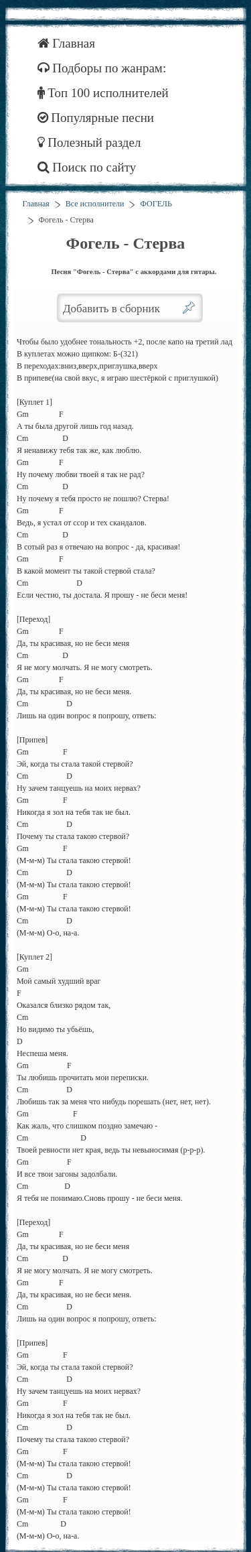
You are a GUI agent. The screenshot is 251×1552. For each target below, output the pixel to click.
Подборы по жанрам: (102, 68)
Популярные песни (96, 118)
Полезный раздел (89, 142)
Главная (66, 43)
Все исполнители (95, 203)
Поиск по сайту (87, 167)
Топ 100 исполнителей (103, 93)
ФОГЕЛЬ (155, 203)
